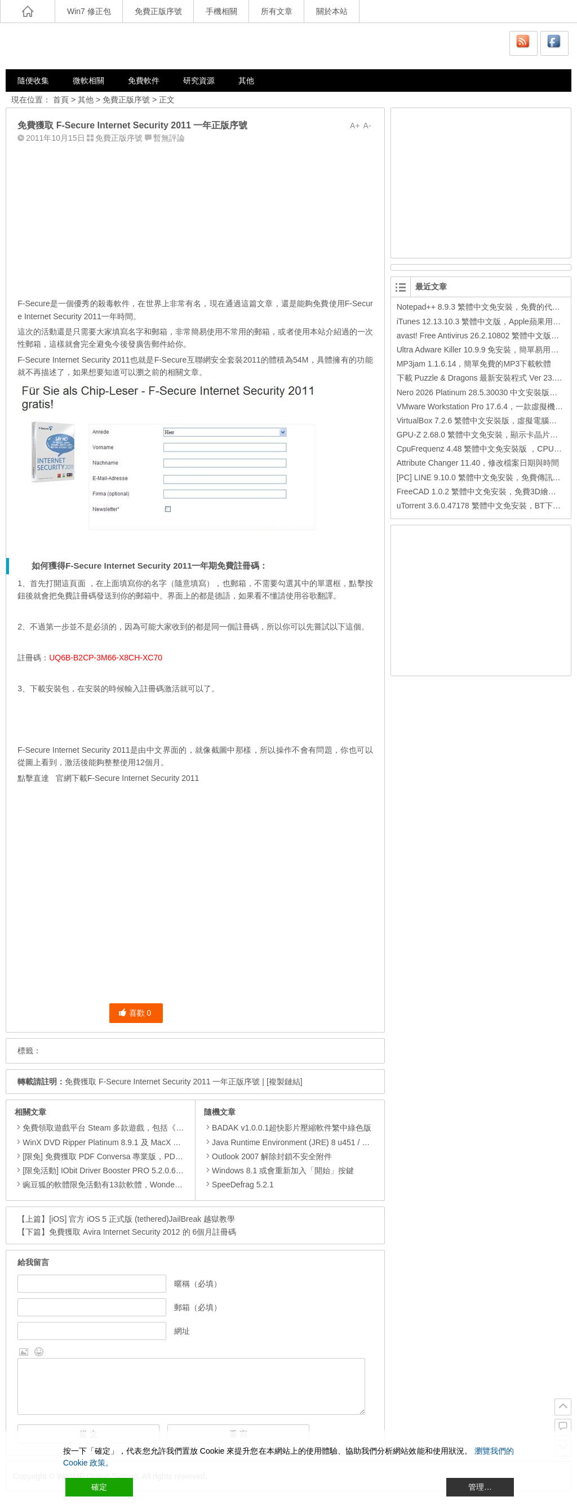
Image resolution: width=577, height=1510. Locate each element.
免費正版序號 (158, 11)
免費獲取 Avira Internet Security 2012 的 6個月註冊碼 (142, 1231)
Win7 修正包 (89, 11)
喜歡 (135, 1012)
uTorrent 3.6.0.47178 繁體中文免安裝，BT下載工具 (486, 505)
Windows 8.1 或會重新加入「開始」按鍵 (279, 1170)
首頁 (61, 99)
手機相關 (221, 11)
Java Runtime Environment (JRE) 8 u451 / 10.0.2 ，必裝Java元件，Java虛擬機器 (351, 1142)
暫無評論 (169, 137)
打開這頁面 (65, 583)
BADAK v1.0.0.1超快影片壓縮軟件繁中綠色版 (287, 1127)
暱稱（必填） (197, 1283)
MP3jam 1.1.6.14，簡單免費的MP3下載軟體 (474, 363)
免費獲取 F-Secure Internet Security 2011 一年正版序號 (162, 1081)
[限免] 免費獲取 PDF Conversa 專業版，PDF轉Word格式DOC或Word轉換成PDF (164, 1156)
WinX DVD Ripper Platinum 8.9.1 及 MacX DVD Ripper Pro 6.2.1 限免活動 (153, 1142)
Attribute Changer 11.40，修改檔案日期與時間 (478, 462)
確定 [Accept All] (99, 1486)
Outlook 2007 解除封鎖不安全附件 (268, 1156)
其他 (246, 80)
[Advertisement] (194, 218)
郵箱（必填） (197, 1307)
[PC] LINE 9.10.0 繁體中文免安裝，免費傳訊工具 (483, 477)
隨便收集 (33, 80)
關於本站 (332, 11)
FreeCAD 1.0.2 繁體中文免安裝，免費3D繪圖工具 (484, 491)
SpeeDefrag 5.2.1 (239, 1184)
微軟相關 (88, 80)
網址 (182, 1330)
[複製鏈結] (285, 1081)
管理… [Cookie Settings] (480, 1486)
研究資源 (199, 80)
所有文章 (276, 11)
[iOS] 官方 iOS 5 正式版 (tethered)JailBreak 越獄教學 (142, 1218)
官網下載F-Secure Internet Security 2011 (127, 778)
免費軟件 (143, 80)
